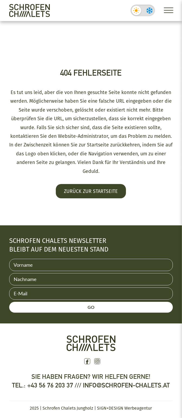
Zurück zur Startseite (91, 191)
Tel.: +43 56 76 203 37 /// (47, 385)
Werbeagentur (138, 408)
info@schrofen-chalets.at (126, 385)
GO (91, 307)
